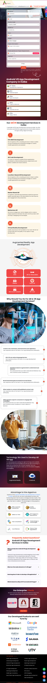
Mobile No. (11, 27)
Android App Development (12, 660)
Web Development (28, 677)
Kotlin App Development (12, 670)
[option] (15, 477)
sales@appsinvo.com (23, 6)
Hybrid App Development (30, 663)
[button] (44, 680)
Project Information (13, 44)
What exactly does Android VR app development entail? (21, 549)
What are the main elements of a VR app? (19, 567)
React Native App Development (13, 675)
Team (9, 33)
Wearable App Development (30, 675)
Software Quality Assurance (30, 668)
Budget (10, 38)
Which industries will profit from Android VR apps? (22, 582)
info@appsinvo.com (12, 6)
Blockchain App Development (13, 665)
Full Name (10, 11)
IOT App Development (11, 668)
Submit (23, 67)
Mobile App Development (12, 658)
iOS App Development (29, 665)
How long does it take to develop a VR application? (22, 574)
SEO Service (27, 670)
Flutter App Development (30, 660)
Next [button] (39, 484)
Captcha (10, 56)
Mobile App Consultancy (12, 673)
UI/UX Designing (28, 673)
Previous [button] (36, 484)
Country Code (12, 22)
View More (23, 611)
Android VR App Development (13, 663)
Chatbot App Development (30, 658)
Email (9, 17)
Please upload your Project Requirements (18, 51)
